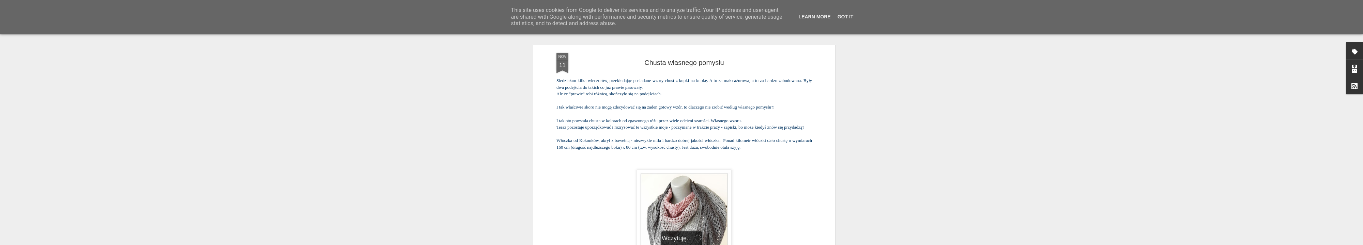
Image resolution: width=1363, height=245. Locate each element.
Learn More (815, 16)
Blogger (726, 241)
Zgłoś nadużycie (748, 241)
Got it (846, 16)
